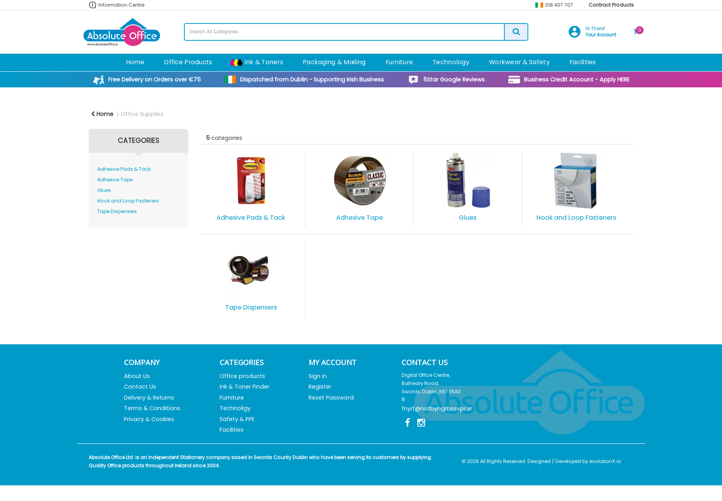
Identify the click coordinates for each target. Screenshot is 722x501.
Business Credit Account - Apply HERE (576, 79)
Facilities (582, 62)
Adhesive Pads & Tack (124, 169)
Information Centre (121, 5)
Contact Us (140, 387)
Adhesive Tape (115, 179)
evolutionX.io (605, 461)
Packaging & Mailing (334, 62)
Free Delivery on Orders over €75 (154, 79)
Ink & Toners (263, 62)
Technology (451, 62)
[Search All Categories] (356, 32)
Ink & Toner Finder (244, 387)
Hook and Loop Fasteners (128, 200)
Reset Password (331, 398)
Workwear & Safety (519, 62)
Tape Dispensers (117, 211)
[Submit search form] (515, 32)
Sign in (318, 376)
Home (135, 62)
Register (320, 387)
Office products (242, 376)
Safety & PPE (237, 419)
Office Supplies (142, 114)
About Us (137, 376)
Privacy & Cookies (149, 419)
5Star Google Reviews (454, 79)
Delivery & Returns (149, 398)
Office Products (188, 62)
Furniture (399, 62)
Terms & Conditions (152, 408)
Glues (104, 190)
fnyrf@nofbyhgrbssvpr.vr (437, 408)
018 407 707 (559, 5)
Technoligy (235, 408)
